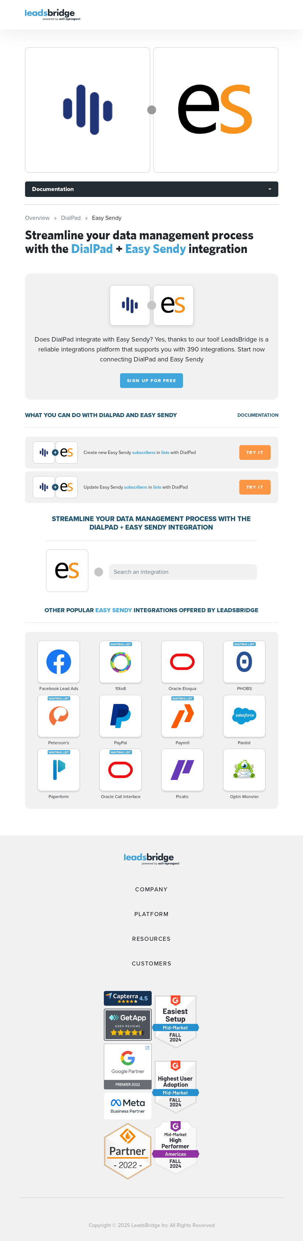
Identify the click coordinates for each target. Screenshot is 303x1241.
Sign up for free (151, 380)
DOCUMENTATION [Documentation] (257, 415)
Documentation (53, 189)
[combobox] (183, 572)
